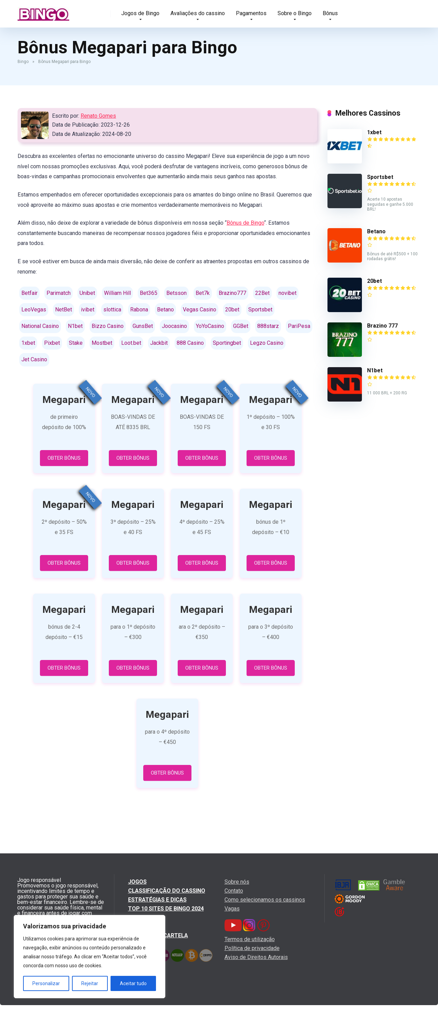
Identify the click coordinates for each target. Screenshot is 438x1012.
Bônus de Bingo (245, 223)
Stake (76, 343)
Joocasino (174, 326)
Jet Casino (34, 359)
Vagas (232, 908)
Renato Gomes (98, 116)
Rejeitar (89, 983)
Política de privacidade (252, 948)
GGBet (240, 326)
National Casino (40, 326)
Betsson (176, 293)
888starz (268, 326)
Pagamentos (251, 13)
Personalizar (46, 983)
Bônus (330, 13)
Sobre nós (237, 881)
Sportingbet (227, 343)
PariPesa (299, 326)
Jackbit (159, 343)
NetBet (63, 309)
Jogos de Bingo (140, 13)
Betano (165, 309)
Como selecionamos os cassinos (265, 899)
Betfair (29, 293)
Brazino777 (232, 293)
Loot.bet (131, 343)
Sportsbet (260, 309)
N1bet (75, 326)
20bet (232, 309)
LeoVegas (33, 309)
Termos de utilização (250, 939)
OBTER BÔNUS (64, 458)
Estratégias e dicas (157, 899)
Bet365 (148, 293)
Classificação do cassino (166, 890)
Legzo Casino (266, 343)
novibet (287, 293)
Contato (234, 890)
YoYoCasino (210, 326)
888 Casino (190, 343)
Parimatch (58, 293)
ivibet (87, 309)
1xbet (28, 343)
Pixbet (52, 343)
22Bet (262, 293)
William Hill (117, 293)
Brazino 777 (382, 325)
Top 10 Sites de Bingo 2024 (166, 908)
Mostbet (102, 343)
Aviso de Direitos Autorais (256, 957)
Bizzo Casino (108, 326)
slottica (112, 309)
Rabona (139, 309)
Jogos (137, 881)
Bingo (23, 61)
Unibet (87, 293)
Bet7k (203, 293)
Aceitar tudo (133, 983)
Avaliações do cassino (197, 13)
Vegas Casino (199, 309)
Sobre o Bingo (295, 13)
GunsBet (143, 326)
